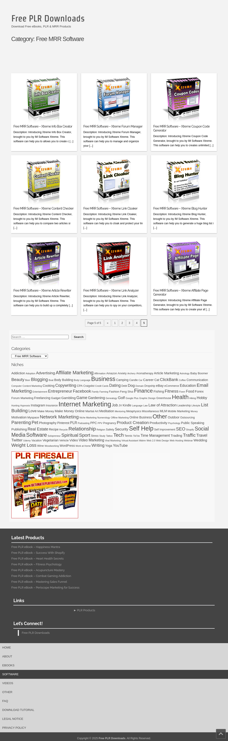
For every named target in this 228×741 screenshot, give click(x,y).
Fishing (158, 391)
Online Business (141, 417)
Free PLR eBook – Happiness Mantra (35, 547)
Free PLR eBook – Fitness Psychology (36, 564)
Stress (94, 435)
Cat (156, 380)
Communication (197, 380)
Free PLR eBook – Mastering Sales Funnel (39, 581)
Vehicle (64, 440)
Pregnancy (109, 423)
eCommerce (171, 385)
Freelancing (42, 398)
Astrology (184, 373)
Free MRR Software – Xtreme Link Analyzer (110, 290)
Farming (104, 391)
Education (188, 385)
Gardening (96, 398)
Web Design (162, 440)
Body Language (82, 380)
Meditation (106, 411)
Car (140, 380)
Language (137, 405)
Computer (16, 386)
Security (121, 429)
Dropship (150, 385)
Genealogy (111, 398)
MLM (163, 411)
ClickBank (169, 379)
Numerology (103, 417)
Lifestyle (195, 405)
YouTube (120, 445)
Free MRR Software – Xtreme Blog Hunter (180, 208)
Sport (84, 435)
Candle (133, 380)
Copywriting (65, 385)
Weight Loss (24, 445)
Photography (48, 423)
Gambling (68, 398)
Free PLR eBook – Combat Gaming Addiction (41, 576)
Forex (199, 391)
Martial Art (91, 411)
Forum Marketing (22, 398)
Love (32, 411)
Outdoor (173, 417)
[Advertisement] (116, 59)
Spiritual (69, 435)
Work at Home (83, 446)
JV (120, 405)
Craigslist (88, 385)
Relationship (82, 429)
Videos (7, 683)
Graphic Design (147, 398)
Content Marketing (32, 386)
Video (73, 440)
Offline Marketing (120, 417)
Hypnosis (25, 405)
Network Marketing (59, 416)
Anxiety (122, 373)
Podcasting (84, 423)
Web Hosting (176, 440)
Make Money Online (70, 411)
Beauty (17, 379)
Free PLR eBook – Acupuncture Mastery (38, 570)
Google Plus (132, 398)
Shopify (190, 429)
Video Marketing (91, 440)
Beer (27, 380)
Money (194, 411)
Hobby (202, 398)
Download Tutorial (18, 710)
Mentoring (120, 411)
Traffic (189, 435)
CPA (80, 385)
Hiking (192, 398)
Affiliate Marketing (75, 372)
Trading (176, 435)
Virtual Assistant (129, 440)
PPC (93, 423)
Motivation (19, 417)
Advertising (45, 373)
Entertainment (40, 391)
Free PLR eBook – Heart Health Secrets (37, 558)
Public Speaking (192, 423)
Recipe (54, 429)
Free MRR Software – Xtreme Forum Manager (112, 126)
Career (148, 380)
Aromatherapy (144, 373)
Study (102, 435)
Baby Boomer (199, 373)
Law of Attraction (163, 405)
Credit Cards (101, 386)
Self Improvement (164, 429)
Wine (40, 445)
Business (103, 379)
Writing (98, 445)
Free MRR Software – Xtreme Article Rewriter (42, 290)
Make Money (45, 411)
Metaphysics (133, 411)
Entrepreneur (60, 391)
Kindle (127, 405)
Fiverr (182, 391)
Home (6, 647)
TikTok (136, 435)
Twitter (16, 440)
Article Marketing (166, 373)
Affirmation (100, 373)
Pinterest (63, 423)
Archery (131, 373)
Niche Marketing (88, 417)
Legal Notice (12, 718)
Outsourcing (187, 417)
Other (160, 416)
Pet (35, 422)
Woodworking (52, 446)
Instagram (38, 405)
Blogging (39, 379)
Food (190, 391)
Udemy (27, 440)
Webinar (188, 440)
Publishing (19, 429)
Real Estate (38, 429)
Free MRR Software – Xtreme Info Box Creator (42, 126)
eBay (159, 385)
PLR (73, 423)
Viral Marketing (113, 440)
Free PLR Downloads (48, 18)
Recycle (63, 429)
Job (115, 405)
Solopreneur (54, 435)
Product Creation (133, 422)
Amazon (111, 373)
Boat (51, 380)
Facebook (82, 391)
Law (145, 405)
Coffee (182, 380)
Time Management (155, 435)
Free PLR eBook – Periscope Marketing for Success (45, 587)
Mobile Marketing (179, 411)
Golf (121, 398)
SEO (180, 428)
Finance (143, 391)
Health (180, 397)
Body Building (63, 380)
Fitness (172, 391)
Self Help (141, 428)
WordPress (67, 445)
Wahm (142, 440)
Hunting (15, 405)
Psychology (174, 423)
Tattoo (109, 435)
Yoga (108, 445)
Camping (122, 380)
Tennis (128, 435)
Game (81, 397)
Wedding (200, 440)
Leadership (184, 405)
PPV (100, 423)
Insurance (52, 405)
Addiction (18, 373)
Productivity (158, 423)
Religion (101, 429)
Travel (201, 435)
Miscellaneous (150, 411)
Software (36, 435)
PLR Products (86, 610)
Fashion (114, 391)
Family (95, 391)
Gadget (56, 398)
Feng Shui (126, 391)
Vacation (36, 440)
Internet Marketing (85, 404)
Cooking (49, 385)
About (7, 656)
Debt (124, 385)
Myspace (33, 417)
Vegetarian (51, 440)
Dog (131, 385)
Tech (118, 435)
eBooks (8, 665)
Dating (115, 385)
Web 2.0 (151, 440)
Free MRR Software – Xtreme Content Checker (43, 208)
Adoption (30, 373)
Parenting (21, 422)
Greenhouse (163, 398)
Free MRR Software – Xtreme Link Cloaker (110, 208)
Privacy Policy (14, 727)
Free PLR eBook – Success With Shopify (38, 552)
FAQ (5, 701)
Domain (139, 386)
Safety (110, 429)
